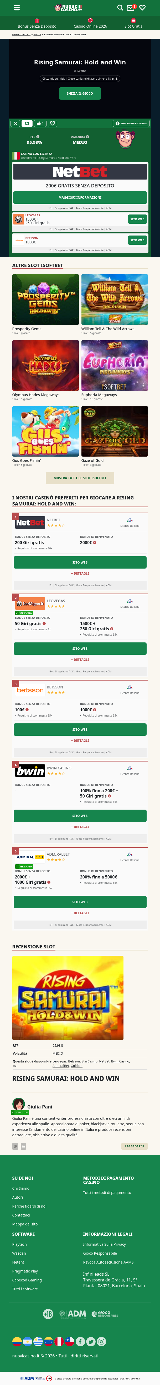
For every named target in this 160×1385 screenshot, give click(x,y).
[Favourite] (52, 123)
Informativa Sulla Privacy (104, 1244)
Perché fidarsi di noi (29, 1206)
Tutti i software (25, 1288)
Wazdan (19, 1253)
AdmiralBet (61, 1066)
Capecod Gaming (27, 1279)
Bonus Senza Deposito (37, 26)
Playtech (19, 1244)
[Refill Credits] (27, 123)
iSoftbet (81, 71)
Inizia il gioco (80, 93)
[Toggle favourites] (142, 8)
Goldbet (76, 1066)
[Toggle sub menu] (16, 8)
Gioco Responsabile (100, 1253)
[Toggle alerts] (120, 8)
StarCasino (89, 1061)
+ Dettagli (80, 573)
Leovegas (59, 1061)
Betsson (74, 1061)
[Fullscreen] (15, 123)
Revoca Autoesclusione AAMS (108, 1262)
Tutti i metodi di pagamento (107, 1192)
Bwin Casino (120, 1061)
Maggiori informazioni (80, 197)
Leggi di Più (134, 1146)
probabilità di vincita (130, 1378)
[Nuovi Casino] (68, 8)
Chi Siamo (20, 1188)
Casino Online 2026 (90, 26)
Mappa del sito (25, 1224)
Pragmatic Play (25, 1271)
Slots (37, 34)
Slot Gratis (133, 26)
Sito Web (137, 219)
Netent (18, 1262)
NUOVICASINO (21, 34)
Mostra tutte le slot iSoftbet (80, 478)
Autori (17, 1197)
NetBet (104, 1061)
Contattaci (21, 1215)
